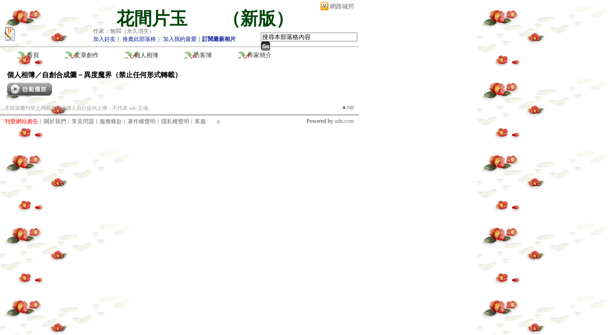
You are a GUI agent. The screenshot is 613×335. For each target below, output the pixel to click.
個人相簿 (146, 55)
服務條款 (111, 121)
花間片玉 (160, 18)
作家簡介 (259, 55)
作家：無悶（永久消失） (124, 31)
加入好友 (104, 39)
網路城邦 (342, 6)
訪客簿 (203, 55)
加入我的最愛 (180, 39)
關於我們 (55, 121)
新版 (258, 18)
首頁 (33, 55)
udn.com (344, 121)
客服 (200, 121)
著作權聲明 (142, 121)
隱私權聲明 (175, 121)
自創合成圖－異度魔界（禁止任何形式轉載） (112, 75)
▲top (347, 107)
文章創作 (87, 55)
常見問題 (83, 121)
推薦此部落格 (139, 39)
